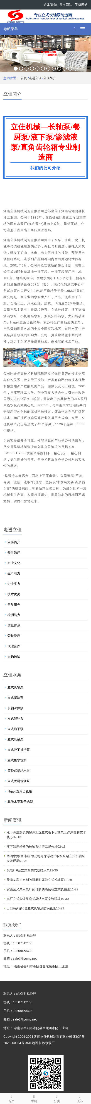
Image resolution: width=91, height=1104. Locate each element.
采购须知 (13, 656)
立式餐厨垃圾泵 (18, 781)
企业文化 (13, 563)
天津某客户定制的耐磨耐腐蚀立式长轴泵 (35, 880)
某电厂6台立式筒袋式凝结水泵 (28, 870)
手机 (34, 1098)
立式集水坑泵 (17, 760)
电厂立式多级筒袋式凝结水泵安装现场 (34, 899)
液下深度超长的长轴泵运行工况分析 (32, 846)
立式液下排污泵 (18, 750)
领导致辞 (13, 552)
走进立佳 (35, 78)
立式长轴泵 (15, 687)
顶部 (79, 1098)
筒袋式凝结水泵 (18, 770)
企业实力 (13, 583)
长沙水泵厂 (47, 1043)
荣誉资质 (13, 636)
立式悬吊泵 (15, 739)
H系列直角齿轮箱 (19, 791)
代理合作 (13, 646)
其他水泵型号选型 (20, 802)
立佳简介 (49, 78)
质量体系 (13, 625)
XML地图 (31, 1043)
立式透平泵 (15, 729)
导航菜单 (10, 29)
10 (65, 69)
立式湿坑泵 (15, 698)
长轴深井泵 (15, 708)
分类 (57, 1098)
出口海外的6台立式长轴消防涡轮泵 (31, 908)
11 (70, 69)
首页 (24, 78)
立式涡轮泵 (15, 718)
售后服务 (13, 604)
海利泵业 (35, 224)
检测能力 (13, 615)
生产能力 (13, 573)
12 (76, 69)
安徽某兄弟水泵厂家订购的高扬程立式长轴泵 (38, 889)
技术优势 (13, 594)
